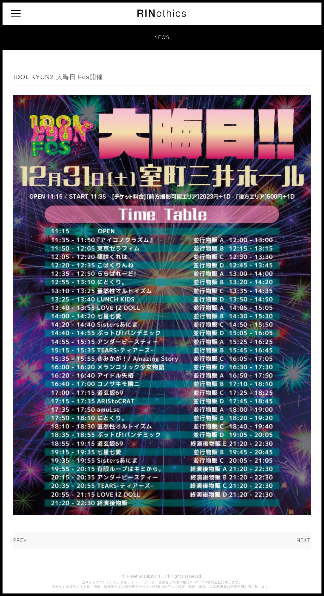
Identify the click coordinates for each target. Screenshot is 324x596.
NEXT (304, 540)
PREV (20, 540)
